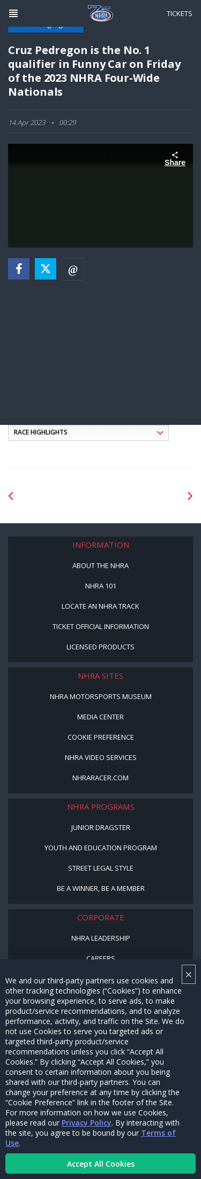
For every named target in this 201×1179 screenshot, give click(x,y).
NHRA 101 (100, 586)
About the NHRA (100, 565)
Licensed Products (100, 646)
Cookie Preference (101, 737)
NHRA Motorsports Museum (101, 696)
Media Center (100, 717)
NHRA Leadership (100, 938)
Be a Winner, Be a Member (101, 888)
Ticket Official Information (101, 626)
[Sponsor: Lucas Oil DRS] (59, 496)
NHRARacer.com (100, 777)
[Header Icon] (13, 13)
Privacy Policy (86, 1123)
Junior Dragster (100, 827)
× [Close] (188, 974)
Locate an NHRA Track (100, 606)
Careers (100, 958)
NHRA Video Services (101, 757)
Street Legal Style (100, 868)
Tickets (179, 13)
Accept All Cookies (101, 1164)
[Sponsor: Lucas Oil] (141, 496)
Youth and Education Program (100, 847)
